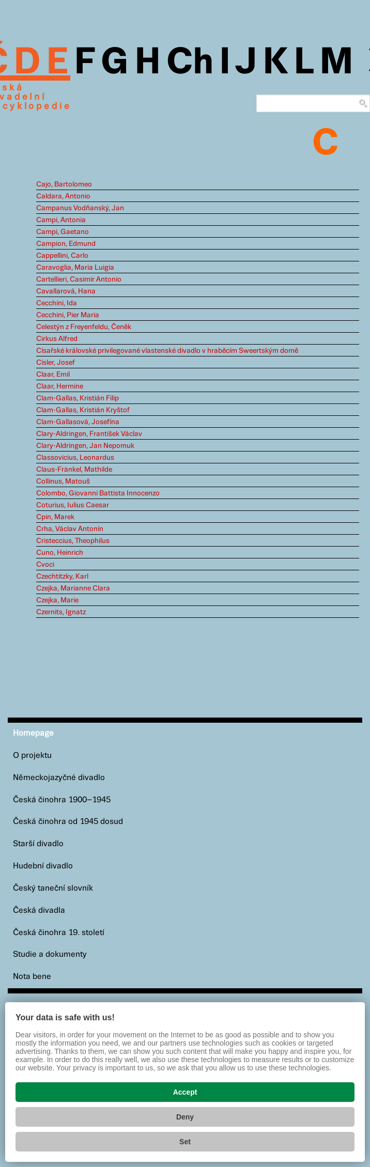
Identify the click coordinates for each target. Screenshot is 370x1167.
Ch (190, 63)
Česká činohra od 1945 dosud (68, 821)
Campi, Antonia (61, 220)
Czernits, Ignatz (61, 612)
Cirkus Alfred (57, 339)
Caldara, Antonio (63, 196)
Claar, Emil (53, 374)
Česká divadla (39, 910)
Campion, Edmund (66, 243)
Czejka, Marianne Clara (73, 588)
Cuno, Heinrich (59, 552)
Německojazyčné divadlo (59, 777)
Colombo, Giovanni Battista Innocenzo (98, 493)
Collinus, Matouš (63, 481)
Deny (185, 1117)
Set (185, 1142)
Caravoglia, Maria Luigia (75, 267)
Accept (185, 1092)
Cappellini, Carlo (62, 255)
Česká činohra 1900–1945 (62, 800)
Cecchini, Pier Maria (67, 315)
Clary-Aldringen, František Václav (89, 434)
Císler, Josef (55, 362)
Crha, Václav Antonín (69, 529)
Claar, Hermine (59, 386)
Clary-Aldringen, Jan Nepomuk (85, 445)
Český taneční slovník (53, 888)
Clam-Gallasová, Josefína (77, 422)
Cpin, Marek (55, 517)
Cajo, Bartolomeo (64, 184)
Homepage (33, 733)
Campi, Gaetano (62, 232)
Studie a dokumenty (50, 954)
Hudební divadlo (43, 866)
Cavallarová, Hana (66, 291)
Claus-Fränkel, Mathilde (74, 469)
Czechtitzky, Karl (62, 576)
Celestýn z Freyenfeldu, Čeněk (83, 327)
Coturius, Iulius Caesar (72, 505)
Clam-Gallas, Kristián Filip (77, 398)
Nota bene (32, 976)
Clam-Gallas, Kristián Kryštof (83, 410)
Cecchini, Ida (56, 303)
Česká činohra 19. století (58, 932)
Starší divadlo (38, 843)
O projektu (32, 755)
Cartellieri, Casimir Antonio (78, 279)
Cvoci (45, 564)
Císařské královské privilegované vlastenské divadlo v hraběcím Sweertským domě (167, 350)
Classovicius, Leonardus (75, 457)
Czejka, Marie (57, 600)
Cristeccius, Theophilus (73, 540)
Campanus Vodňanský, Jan (80, 208)
